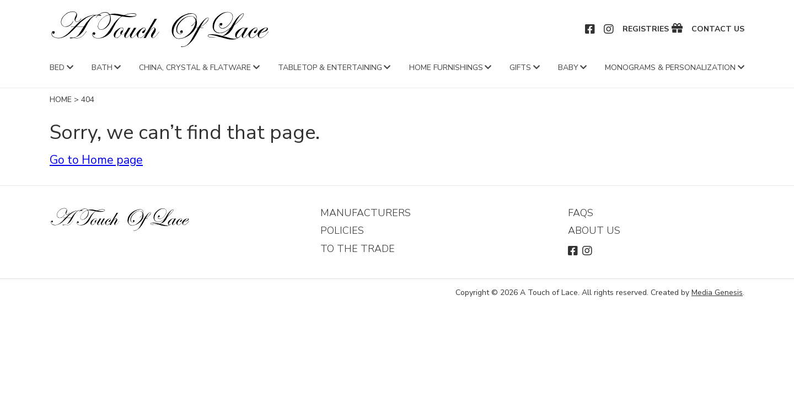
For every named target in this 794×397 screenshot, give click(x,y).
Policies (342, 230)
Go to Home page (96, 160)
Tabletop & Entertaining (330, 67)
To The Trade (357, 248)
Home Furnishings (446, 67)
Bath (102, 67)
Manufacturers (365, 212)
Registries (646, 29)
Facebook (590, 29)
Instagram (609, 29)
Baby (568, 67)
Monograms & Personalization (670, 67)
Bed (57, 67)
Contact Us (717, 29)
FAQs (580, 212)
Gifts (520, 67)
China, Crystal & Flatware (195, 67)
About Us (594, 230)
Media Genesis (717, 292)
